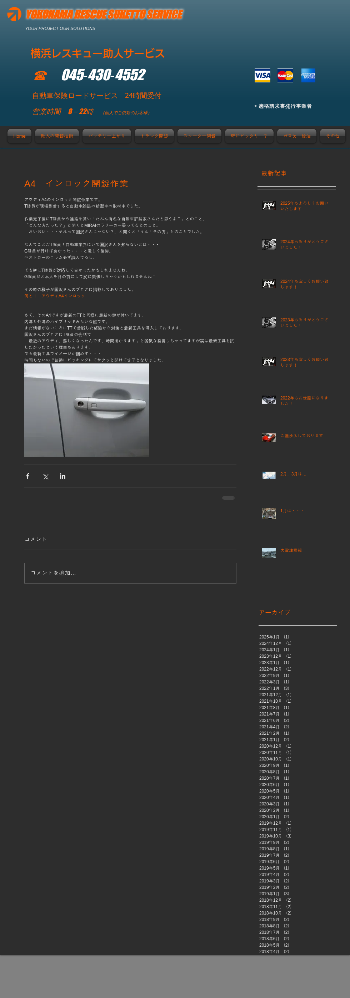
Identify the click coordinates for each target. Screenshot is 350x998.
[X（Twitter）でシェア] (45, 476)
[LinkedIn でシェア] (62, 476)
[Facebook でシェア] (27, 476)
